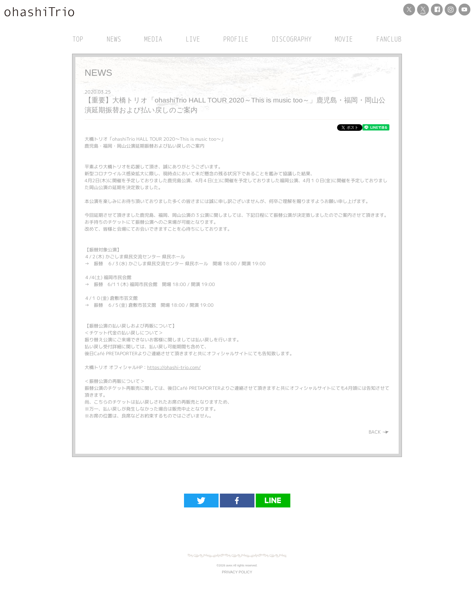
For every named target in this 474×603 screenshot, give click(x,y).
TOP (77, 39)
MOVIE (344, 39)
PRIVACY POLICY (237, 572)
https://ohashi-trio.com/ (174, 367)
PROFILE (236, 39)
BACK (379, 432)
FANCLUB (389, 39)
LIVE (193, 39)
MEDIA (153, 39)
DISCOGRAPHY (292, 39)
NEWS (114, 39)
